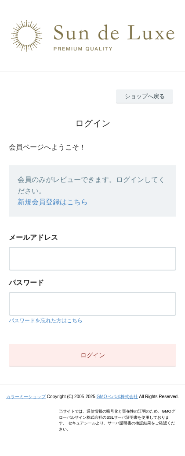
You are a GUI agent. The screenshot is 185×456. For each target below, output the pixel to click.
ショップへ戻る (145, 96)
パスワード (26, 282)
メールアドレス (33, 237)
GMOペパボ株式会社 (117, 396)
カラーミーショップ (26, 396)
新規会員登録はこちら (53, 202)
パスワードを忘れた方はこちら (46, 320)
